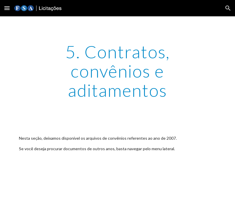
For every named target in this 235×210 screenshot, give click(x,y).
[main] (117, 71)
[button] (7, 8)
